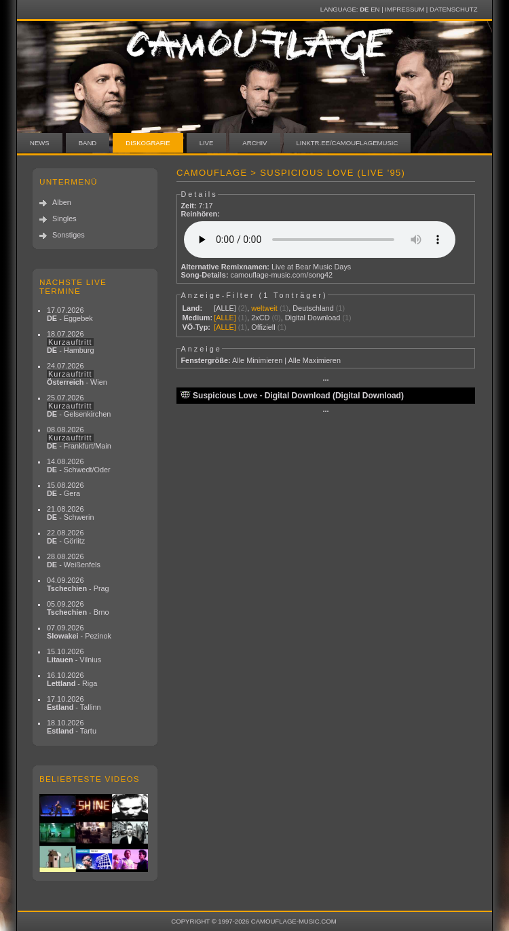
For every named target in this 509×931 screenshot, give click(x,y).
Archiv (254, 143)
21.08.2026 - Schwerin (70, 513)
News (40, 143)
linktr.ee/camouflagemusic (347, 143)
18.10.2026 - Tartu (71, 727)
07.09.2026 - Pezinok (79, 632)
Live (207, 143)
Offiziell (263, 327)
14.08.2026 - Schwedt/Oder (79, 465)
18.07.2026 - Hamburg (70, 342)
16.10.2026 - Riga (72, 679)
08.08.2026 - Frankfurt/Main (79, 437)
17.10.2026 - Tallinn (74, 703)
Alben (61, 202)
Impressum (404, 9)
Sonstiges (68, 235)
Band (88, 143)
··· (325, 380)
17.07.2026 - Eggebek (70, 314)
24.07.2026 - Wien (77, 374)
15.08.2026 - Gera (65, 489)
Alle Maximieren (314, 360)
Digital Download (313, 318)
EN (375, 9)
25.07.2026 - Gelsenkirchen (79, 406)
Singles (64, 218)
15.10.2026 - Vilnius (74, 655)
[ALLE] (225, 308)
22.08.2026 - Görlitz (66, 537)
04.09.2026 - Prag (78, 584)
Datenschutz (453, 9)
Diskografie (148, 143)
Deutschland (313, 308)
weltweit (264, 308)
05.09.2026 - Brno (78, 608)
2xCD (260, 318)
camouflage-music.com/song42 (282, 275)
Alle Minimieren (257, 360)
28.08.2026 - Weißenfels (73, 560)
